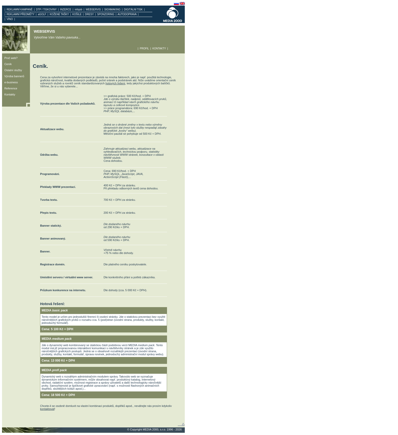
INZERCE (66, 9)
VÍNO (9, 19)
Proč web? (10, 58)
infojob (78, 9)
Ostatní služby (12, 70)
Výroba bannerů (13, 76)
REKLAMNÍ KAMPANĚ (19, 9)
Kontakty (8, 94)
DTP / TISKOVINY (46, 9)
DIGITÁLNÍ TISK (133, 9)
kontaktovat (47, 408)
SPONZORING (105, 14)
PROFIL (144, 48)
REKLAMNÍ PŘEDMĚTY (20, 14)
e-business (10, 82)
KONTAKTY (159, 48)
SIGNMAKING (112, 9)
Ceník (7, 64)
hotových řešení (115, 83)
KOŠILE (77, 14)
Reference (9, 88)
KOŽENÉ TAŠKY (59, 14)
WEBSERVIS (93, 9)
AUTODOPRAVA (127, 14)
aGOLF (42, 14)
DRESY (89, 14)
